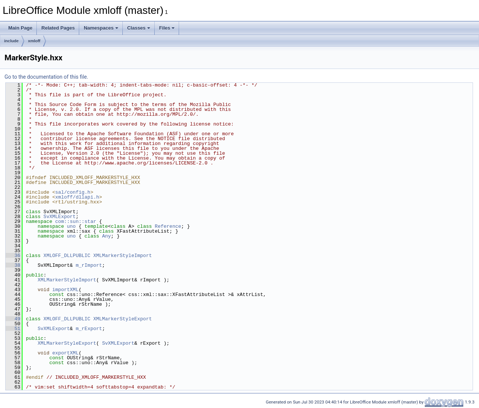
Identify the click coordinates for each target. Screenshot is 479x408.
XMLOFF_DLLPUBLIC (67, 255)
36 (13, 255)
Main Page (20, 28)
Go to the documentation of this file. (46, 77)
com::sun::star (75, 221)
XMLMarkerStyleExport (122, 318)
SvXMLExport (60, 216)
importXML (65, 289)
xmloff (34, 41)
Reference (168, 226)
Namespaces (101, 28)
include (11, 41)
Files (167, 28)
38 (13, 265)
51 (13, 328)
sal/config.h (72, 192)
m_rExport (89, 328)
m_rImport (89, 265)
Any (106, 236)
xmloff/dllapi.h (77, 197)
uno (71, 226)
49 (13, 318)
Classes (138, 28)
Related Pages (58, 28)
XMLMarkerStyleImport (122, 255)
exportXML (65, 353)
